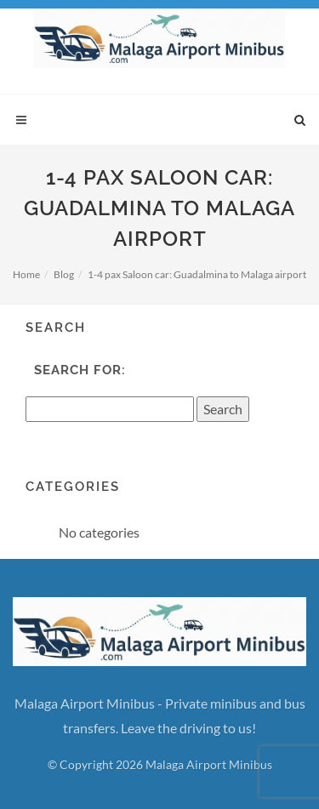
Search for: (80, 370)
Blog (64, 274)
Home (26, 274)
